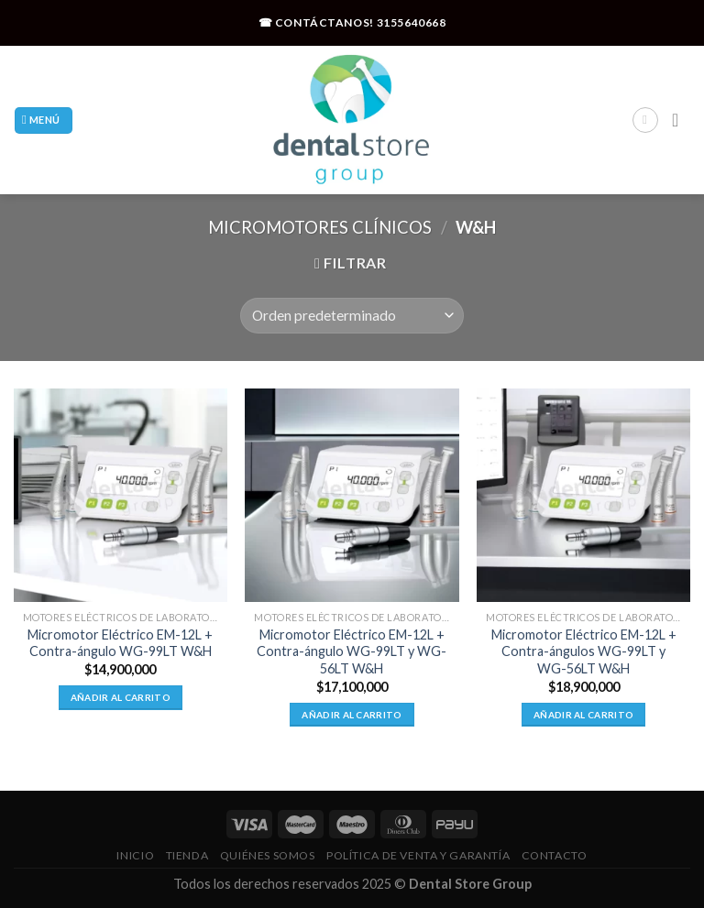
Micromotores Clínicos (320, 227)
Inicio (135, 855)
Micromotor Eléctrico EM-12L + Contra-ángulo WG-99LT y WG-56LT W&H (351, 651)
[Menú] (43, 120)
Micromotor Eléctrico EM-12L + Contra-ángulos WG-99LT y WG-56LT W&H (583, 651)
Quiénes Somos (267, 855)
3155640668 (411, 22)
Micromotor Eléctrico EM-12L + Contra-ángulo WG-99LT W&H (120, 643)
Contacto (555, 855)
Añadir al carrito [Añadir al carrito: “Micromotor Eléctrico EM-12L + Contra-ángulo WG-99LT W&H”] (120, 697)
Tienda (187, 855)
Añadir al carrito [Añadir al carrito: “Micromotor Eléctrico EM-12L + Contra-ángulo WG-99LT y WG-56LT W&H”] (352, 714)
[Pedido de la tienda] (351, 316)
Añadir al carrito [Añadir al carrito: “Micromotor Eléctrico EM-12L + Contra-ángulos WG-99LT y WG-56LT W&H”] (583, 714)
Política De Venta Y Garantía (418, 855)
